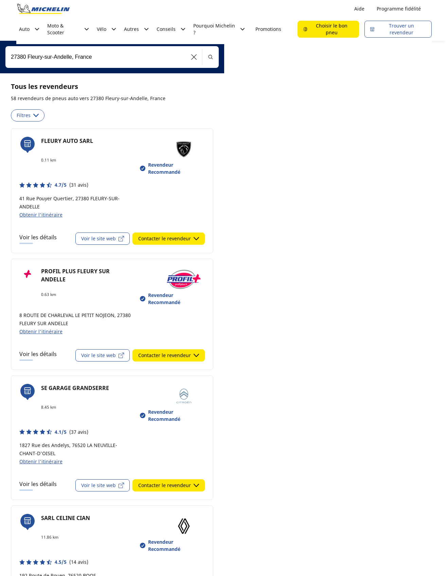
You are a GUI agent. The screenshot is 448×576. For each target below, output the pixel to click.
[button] (194, 57)
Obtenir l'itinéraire (40, 214)
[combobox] (112, 57)
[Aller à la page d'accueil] (43, 9)
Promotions (268, 29)
